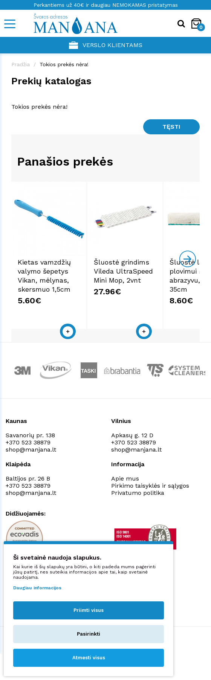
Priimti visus (88, 610)
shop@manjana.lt (31, 460)
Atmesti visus (88, 657)
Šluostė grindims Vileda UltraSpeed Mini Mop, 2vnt (149, 291)
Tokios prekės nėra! (64, 64)
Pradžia (20, 64)
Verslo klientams (105, 45)
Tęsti (171, 126)
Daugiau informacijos (37, 587)
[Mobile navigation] (9, 24)
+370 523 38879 (28, 453)
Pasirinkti (88, 634)
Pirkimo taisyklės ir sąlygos (150, 496)
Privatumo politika (137, 503)
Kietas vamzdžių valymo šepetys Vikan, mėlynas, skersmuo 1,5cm (56, 291)
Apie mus (125, 489)
